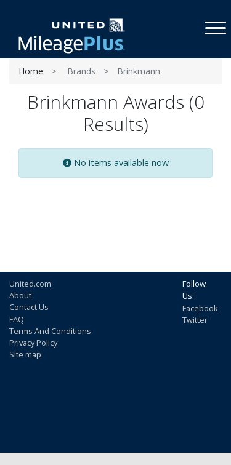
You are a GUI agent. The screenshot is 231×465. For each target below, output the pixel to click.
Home (30, 71)
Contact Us (29, 306)
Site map (25, 354)
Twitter (195, 319)
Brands (81, 71)
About (20, 295)
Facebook (200, 308)
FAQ (16, 319)
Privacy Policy (33, 342)
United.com (30, 283)
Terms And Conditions (50, 330)
